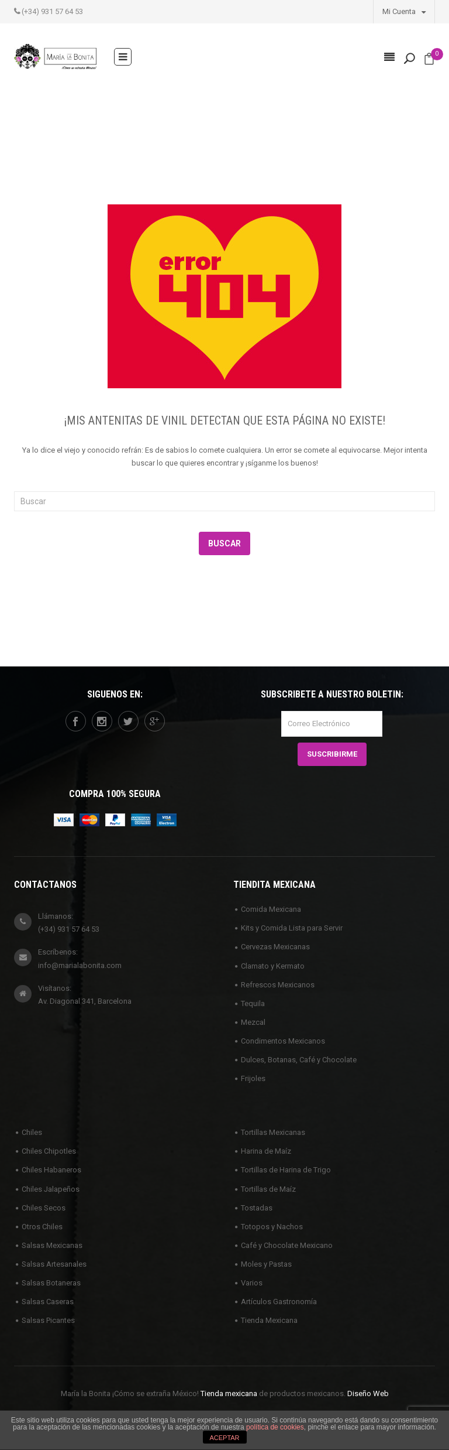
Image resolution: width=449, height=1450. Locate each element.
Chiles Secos (43, 1207)
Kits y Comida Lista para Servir (292, 928)
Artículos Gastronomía (279, 1301)
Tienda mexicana (229, 1393)
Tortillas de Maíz (268, 1189)
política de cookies (275, 1427)
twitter (128, 721)
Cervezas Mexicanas (275, 946)
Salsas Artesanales (54, 1264)
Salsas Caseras (48, 1301)
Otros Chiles (42, 1226)
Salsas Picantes (48, 1320)
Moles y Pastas (266, 1264)
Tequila (253, 1003)
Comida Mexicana (271, 909)
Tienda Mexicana (269, 1320)
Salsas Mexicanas (52, 1245)
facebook (75, 721)
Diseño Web (368, 1393)
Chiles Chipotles (49, 1151)
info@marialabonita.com (80, 965)
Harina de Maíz (266, 1151)
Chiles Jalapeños (51, 1189)
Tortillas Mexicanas (273, 1132)
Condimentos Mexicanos (283, 1041)
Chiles (32, 1132)
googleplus (154, 721)
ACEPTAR (224, 1437)
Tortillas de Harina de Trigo (286, 1169)
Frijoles (253, 1078)
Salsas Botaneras (51, 1282)
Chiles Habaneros (51, 1169)
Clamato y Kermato (273, 966)
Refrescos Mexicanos (278, 984)
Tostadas (256, 1207)
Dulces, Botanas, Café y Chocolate (299, 1059)
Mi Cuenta (404, 11)
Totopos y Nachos (272, 1226)
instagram (101, 721)
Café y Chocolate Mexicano (287, 1245)
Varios (252, 1282)
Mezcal (253, 1022)
